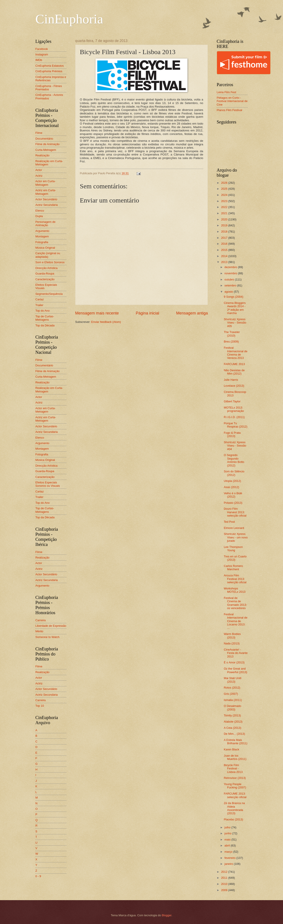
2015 (224, 250)
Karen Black (231, 749)
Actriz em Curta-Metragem (45, 192)
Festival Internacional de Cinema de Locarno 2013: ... (235, 621)
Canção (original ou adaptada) (47, 255)
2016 (224, 243)
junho (228, 833)
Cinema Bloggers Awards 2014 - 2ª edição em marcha (235, 308)
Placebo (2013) (233, 819)
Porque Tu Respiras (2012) (235, 425)
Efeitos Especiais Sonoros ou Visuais (47, 484)
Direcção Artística (46, 268)
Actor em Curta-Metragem (45, 183)
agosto (229, 291)
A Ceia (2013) (232, 727)
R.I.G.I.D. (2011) (234, 417)
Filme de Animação (47, 144)
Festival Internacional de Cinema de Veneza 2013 (235, 353)
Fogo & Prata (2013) (232, 434)
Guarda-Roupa (44, 273)
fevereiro (230, 858)
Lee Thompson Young (233, 548)
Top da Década (45, 325)
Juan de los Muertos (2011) (235, 757)
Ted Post (229, 521)
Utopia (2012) (232, 481)
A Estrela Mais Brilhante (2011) (235, 741)
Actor (38, 170)
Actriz (38, 175)
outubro (229, 279)
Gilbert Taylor (232, 401)
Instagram (41, 54)
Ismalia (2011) (233, 700)
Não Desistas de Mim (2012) (234, 372)
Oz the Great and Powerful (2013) (235, 670)
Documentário (44, 138)
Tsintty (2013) (232, 715)
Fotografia (41, 242)
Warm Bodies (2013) (232, 635)
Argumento (42, 231)
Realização (42, 155)
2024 (224, 195)
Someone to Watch (47, 637)
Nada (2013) (232, 643)
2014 (224, 256)
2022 (224, 207)
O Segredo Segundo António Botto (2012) (234, 460)
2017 (224, 237)
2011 (224, 877)
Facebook (41, 49)
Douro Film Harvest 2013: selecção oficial (235, 512)
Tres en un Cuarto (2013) (235, 558)
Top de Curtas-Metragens (44, 318)
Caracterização (45, 279)
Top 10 (39, 705)
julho (227, 827)
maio (227, 839)
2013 (224, 262)
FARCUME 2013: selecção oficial (235, 795)
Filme (38, 132)
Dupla (39, 216)
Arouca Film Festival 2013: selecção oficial (235, 579)
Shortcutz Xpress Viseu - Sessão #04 (235, 446)
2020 (224, 219)
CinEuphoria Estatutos (49, 65)
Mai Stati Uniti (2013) (232, 679)
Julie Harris (231, 379)
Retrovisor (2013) (235, 778)
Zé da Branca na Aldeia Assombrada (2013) (234, 808)
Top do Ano (42, 310)
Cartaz (39, 299)
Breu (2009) (231, 341)
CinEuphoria (69, 19)
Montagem (42, 236)
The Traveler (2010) (232, 333)
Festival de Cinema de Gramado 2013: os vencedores (235, 603)
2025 (224, 188)
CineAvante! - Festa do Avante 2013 (236, 653)
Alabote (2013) (233, 721)
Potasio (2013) (233, 502)
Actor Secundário (46, 199)
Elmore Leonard (234, 528)
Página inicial (147, 313)
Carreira (40, 620)
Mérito (39, 631)
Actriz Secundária (46, 204)
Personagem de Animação (45, 223)
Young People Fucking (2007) (235, 785)
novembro (231, 273)
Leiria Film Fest (226, 92)
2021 (224, 213)
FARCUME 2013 (234, 364)
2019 (224, 225)
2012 (224, 871)
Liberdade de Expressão (50, 625)
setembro (230, 285)
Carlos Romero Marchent (233, 567)
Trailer (39, 305)
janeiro (229, 863)
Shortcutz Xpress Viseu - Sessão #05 (235, 323)
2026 (224, 182)
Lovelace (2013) (234, 385)
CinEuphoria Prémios (48, 71)
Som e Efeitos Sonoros (50, 262)
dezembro (231, 267)
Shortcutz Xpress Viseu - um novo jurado (236, 537)
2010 (224, 884)
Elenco (39, 210)
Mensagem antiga (192, 313)
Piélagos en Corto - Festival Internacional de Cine (232, 101)
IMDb (38, 60)
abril (227, 845)
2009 (224, 890)
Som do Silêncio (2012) (234, 473)
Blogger (167, 915)
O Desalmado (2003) (232, 707)
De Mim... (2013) (234, 733)
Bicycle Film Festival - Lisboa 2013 (233, 768)
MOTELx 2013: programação (234, 409)
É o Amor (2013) (234, 662)
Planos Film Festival (229, 110)
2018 (224, 231)
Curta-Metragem (45, 149)
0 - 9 (38, 876)
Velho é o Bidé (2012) (233, 495)
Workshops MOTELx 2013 (234, 590)
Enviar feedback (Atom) (106, 322)
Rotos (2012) (232, 687)
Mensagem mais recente (97, 313)
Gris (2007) (231, 693)
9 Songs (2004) (233, 296)
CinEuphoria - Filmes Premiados (48, 87)
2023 (224, 201)
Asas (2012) (231, 487)
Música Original (45, 247)
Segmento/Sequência (49, 293)
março (228, 851)
